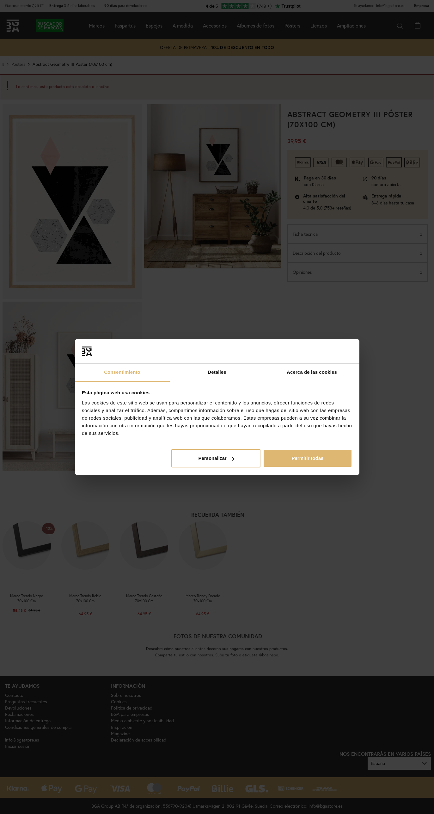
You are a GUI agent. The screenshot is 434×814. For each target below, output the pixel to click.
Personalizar (216, 458)
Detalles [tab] (217, 372)
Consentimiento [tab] (122, 372)
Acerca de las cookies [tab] (312, 372)
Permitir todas (307, 458)
